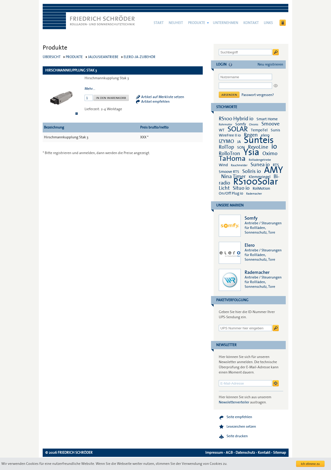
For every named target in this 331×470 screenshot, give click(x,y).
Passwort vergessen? (258, 95)
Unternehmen (225, 23)
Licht (224, 188)
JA (239, 141)
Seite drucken (237, 436)
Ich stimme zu (310, 464)
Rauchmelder (239, 165)
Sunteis (259, 140)
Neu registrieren (270, 64)
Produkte (196, 23)
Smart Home (267, 119)
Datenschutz (245, 453)
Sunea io (260, 165)
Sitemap (279, 453)
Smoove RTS (229, 171)
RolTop (226, 147)
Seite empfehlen (239, 417)
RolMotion (261, 188)
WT (221, 130)
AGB (229, 453)
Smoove (270, 124)
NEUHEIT (176, 23)
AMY (273, 170)
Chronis (253, 124)
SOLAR (238, 129)
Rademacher (254, 193)
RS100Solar (255, 181)
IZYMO (226, 141)
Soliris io (251, 171)
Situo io (241, 188)
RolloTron (229, 153)
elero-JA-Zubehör (139, 57)
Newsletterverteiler (234, 402)
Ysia (251, 152)
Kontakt (251, 23)
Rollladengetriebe (260, 160)
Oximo (269, 153)
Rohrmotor (225, 124)
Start (158, 23)
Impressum (214, 453)
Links (268, 23)
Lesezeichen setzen (241, 427)
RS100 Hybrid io (236, 119)
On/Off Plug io (231, 193)
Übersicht (52, 57)
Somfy (240, 124)
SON (241, 147)
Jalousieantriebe (103, 57)
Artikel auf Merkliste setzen (162, 97)
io (274, 146)
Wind (223, 165)
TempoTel (259, 130)
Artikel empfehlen (155, 102)
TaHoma (232, 158)
